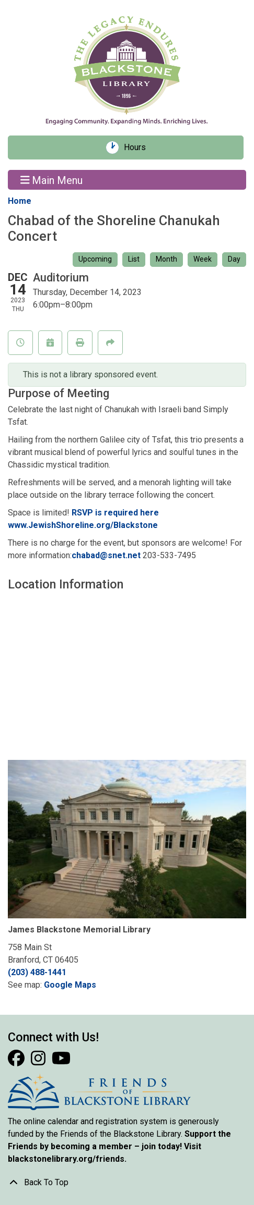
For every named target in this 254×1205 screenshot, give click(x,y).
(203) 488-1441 (37, 972)
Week (202, 259)
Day (234, 259)
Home (19, 201)
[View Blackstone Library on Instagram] (39, 1061)
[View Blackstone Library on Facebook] (17, 1061)
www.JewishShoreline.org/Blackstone (83, 525)
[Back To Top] (127, 1182)
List (134, 259)
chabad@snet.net (106, 555)
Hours (138, 147)
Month (166, 259)
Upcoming (95, 259)
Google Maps (70, 985)
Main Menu (51, 180)
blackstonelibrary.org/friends (66, 1159)
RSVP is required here (115, 513)
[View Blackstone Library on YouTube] (61, 1061)
